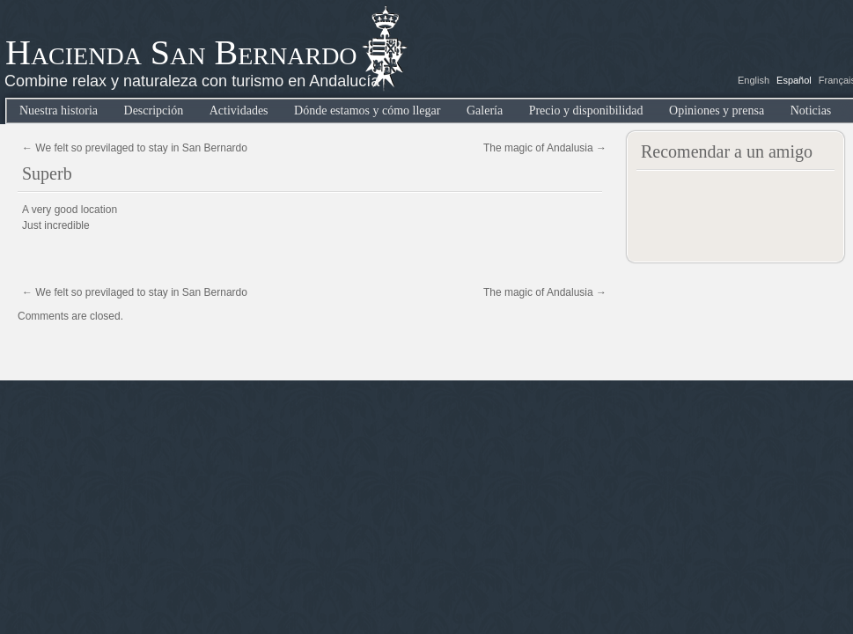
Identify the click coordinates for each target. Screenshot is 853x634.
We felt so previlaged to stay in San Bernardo (134, 148)
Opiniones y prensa (716, 110)
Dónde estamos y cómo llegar (367, 110)
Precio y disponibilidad (586, 110)
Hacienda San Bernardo (181, 52)
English (753, 80)
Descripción (154, 110)
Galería (485, 110)
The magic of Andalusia (545, 148)
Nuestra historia (58, 110)
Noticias (811, 110)
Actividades (239, 110)
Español (794, 80)
